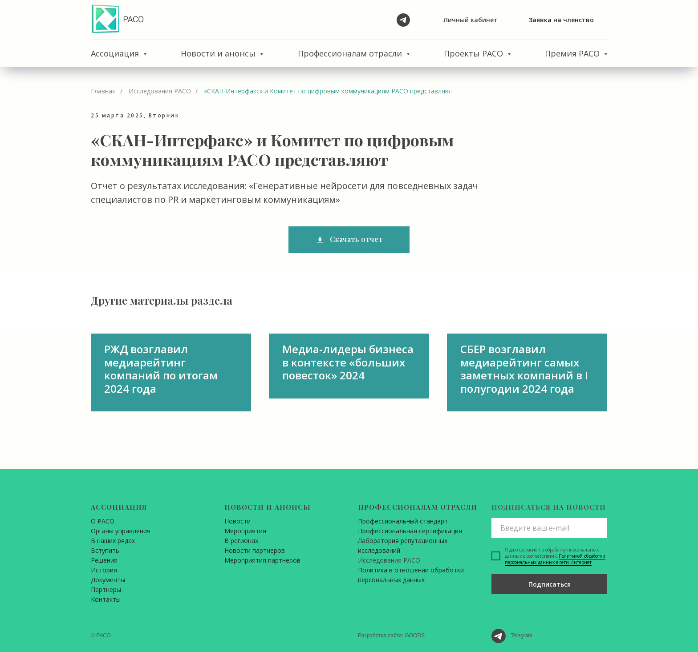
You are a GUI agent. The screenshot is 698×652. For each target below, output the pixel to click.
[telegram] (403, 20)
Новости (237, 521)
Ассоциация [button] (116, 53)
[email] (549, 528)
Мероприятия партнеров (262, 560)
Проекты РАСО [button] (474, 53)
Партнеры (106, 589)
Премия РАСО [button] (573, 53)
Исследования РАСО (160, 91)
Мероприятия (245, 531)
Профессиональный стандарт (403, 521)
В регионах (241, 540)
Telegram (521, 635)
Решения (104, 560)
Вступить (105, 550)
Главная (103, 91)
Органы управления (120, 531)
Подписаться (549, 584)
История (104, 570)
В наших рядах (113, 540)
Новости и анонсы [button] (219, 53)
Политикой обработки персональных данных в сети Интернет (555, 559)
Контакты (106, 599)
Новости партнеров (254, 550)
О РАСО (102, 521)
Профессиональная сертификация (410, 531)
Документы (108, 580)
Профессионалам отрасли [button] (351, 53)
